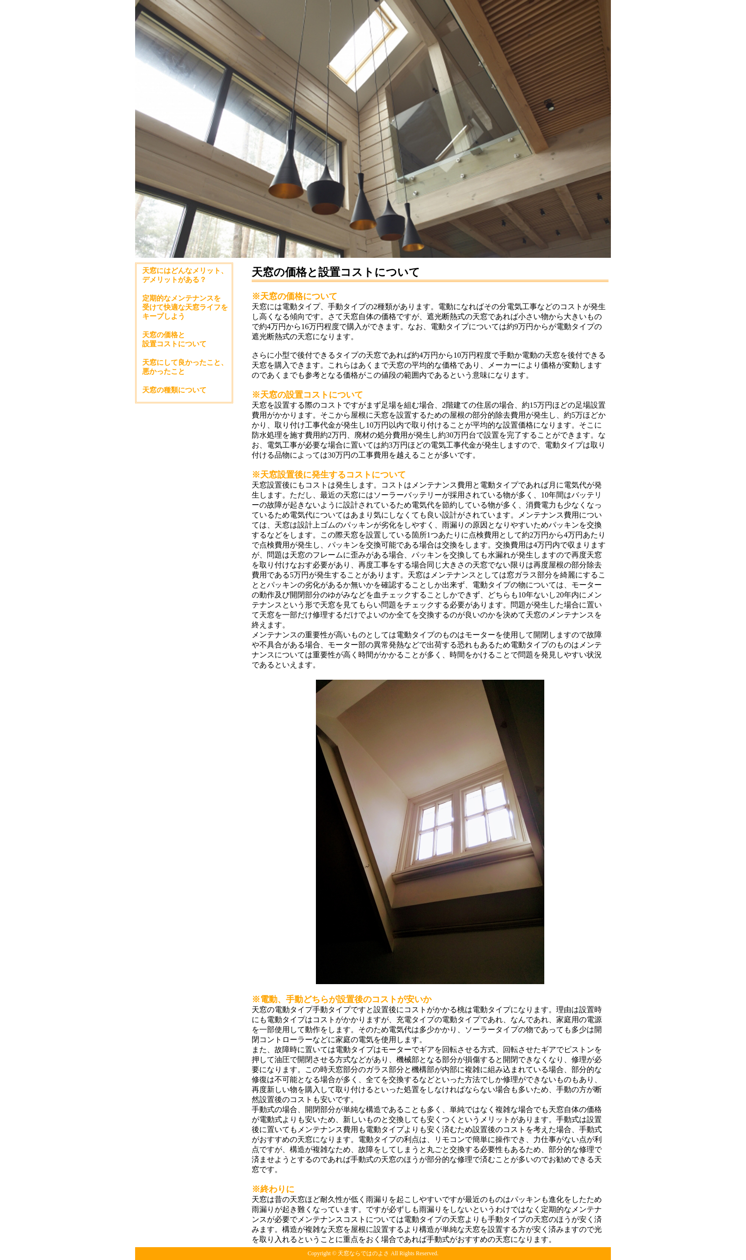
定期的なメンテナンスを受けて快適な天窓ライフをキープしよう (185, 307)
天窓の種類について (174, 390)
